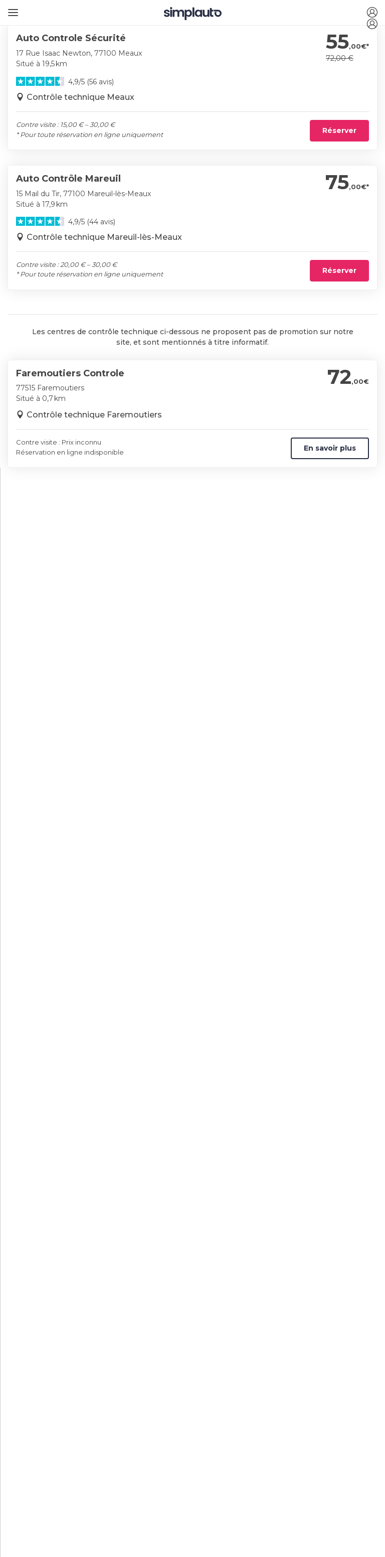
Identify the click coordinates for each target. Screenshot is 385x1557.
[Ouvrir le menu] (11, 9)
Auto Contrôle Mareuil (68, 178)
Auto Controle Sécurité (71, 38)
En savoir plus (330, 448)
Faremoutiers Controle (70, 373)
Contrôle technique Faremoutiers (94, 414)
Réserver (339, 130)
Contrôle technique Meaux (80, 97)
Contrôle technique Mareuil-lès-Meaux (104, 237)
